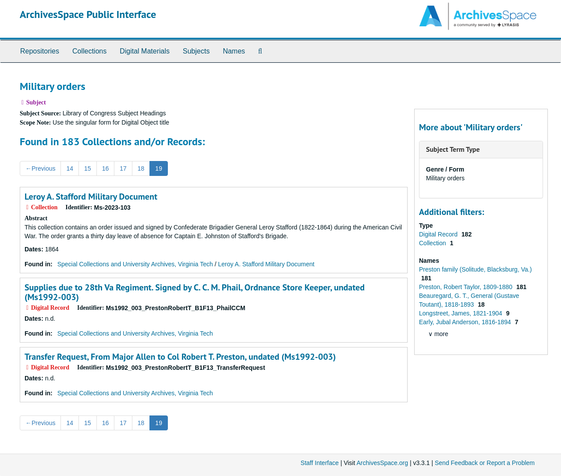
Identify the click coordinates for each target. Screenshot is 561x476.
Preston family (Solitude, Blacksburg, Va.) (475, 269)
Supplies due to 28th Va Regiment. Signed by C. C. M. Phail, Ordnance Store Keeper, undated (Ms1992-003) (195, 292)
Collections (89, 51)
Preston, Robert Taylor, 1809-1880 (466, 286)
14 (69, 168)
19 (158, 168)
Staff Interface (320, 462)
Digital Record (439, 234)
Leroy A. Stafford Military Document (91, 196)
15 (87, 168)
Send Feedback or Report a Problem (485, 462)
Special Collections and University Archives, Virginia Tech (135, 264)
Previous (40, 168)
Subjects (196, 51)
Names (234, 51)
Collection (433, 243)
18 (141, 168)
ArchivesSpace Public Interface (88, 14)
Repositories (39, 51)
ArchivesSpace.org (382, 462)
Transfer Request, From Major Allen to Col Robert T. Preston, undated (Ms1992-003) (180, 356)
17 (123, 168)
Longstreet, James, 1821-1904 (461, 313)
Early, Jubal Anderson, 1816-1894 (466, 322)
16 (105, 168)
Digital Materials (145, 51)
